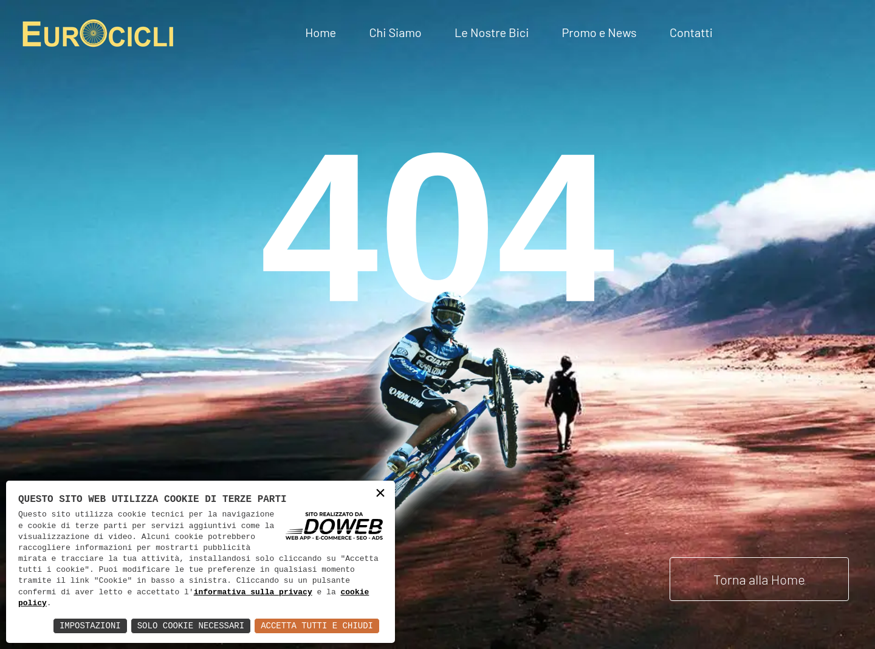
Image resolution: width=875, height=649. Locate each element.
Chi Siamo (395, 32)
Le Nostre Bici (492, 32)
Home (320, 32)
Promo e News (598, 32)
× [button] (380, 494)
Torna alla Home (759, 579)
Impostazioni (90, 625)
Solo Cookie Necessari (190, 625)
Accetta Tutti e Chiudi (317, 625)
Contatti (691, 32)
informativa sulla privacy (253, 592)
